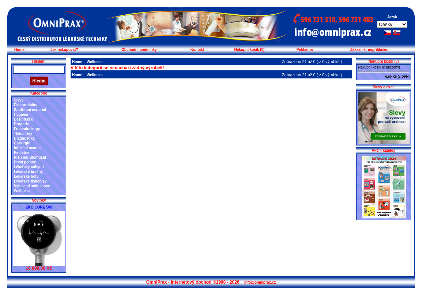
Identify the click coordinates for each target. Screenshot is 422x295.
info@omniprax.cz (260, 282)
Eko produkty (25, 105)
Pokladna (305, 50)
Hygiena (21, 115)
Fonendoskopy (27, 129)
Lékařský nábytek (29, 167)
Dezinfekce (23, 119)
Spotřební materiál (30, 110)
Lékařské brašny (28, 172)
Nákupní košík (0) (249, 50)
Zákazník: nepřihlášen (369, 50)
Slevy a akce (384, 87)
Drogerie (21, 124)
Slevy (18, 100)
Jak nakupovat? (64, 50)
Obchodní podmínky (139, 50)
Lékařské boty (26, 176)
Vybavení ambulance (32, 186)
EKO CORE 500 (39, 207)
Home (19, 50)
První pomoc (25, 162)
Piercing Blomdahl (30, 157)
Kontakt (197, 50)
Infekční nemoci (28, 148)
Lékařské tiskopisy (30, 181)
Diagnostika (24, 138)
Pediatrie (21, 153)
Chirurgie (22, 143)
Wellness (22, 191)
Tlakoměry (23, 134)
